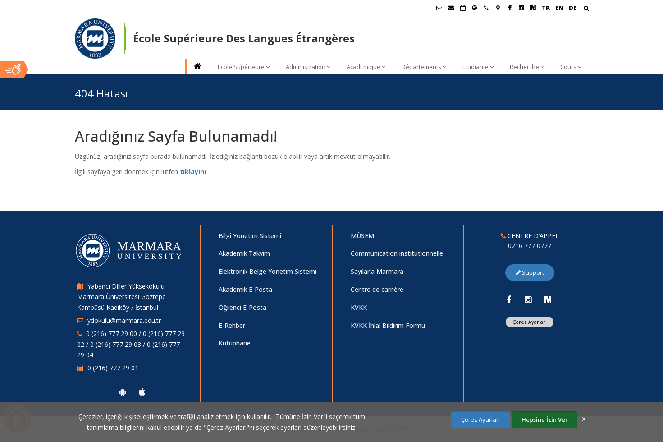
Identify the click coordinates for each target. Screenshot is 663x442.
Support (530, 272)
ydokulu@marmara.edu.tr (124, 320)
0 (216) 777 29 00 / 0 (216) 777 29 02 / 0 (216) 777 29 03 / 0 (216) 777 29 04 (131, 344)
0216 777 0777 (529, 245)
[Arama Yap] (586, 9)
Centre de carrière (377, 289)
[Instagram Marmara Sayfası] (521, 7)
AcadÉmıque (366, 67)
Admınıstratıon (308, 67)
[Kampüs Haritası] (498, 7)
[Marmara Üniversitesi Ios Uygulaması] (142, 392)
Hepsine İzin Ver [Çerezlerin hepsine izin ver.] (544, 419)
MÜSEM (362, 235)
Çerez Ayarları (529, 321)
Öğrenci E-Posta (242, 307)
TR (546, 8)
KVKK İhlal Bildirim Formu (388, 325)
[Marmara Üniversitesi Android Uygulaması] (122, 392)
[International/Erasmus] (474, 7)
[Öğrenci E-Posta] (439, 7)
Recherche (527, 67)
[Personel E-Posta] (451, 7)
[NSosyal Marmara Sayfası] (533, 7)
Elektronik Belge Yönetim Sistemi (267, 271)
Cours (570, 67)
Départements (424, 67)
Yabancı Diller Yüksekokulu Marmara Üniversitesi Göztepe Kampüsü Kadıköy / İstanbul (121, 297)
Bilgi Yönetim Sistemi (250, 235)
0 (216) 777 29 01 (112, 368)
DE (572, 8)
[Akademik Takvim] (462, 7)
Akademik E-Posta (245, 289)
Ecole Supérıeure (244, 67)
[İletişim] (486, 7)
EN (559, 8)
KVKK (359, 307)
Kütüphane (235, 343)
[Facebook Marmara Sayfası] (509, 7)
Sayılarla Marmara (377, 271)
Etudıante (478, 67)
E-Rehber (232, 325)
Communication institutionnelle (397, 253)
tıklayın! (193, 171)
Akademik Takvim (244, 253)
